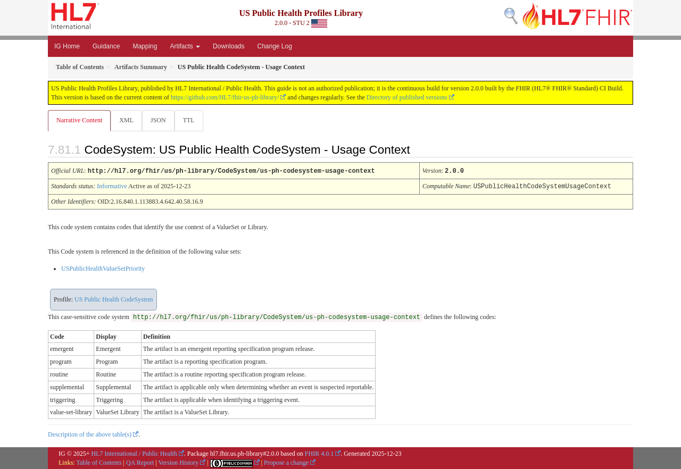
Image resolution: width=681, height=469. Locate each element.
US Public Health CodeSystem (113, 299)
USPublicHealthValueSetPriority (103, 268)
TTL (192, 120)
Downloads (228, 46)
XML (127, 120)
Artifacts (185, 46)
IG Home (67, 46)
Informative (112, 186)
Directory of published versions (407, 97)
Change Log (274, 46)
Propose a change (286, 462)
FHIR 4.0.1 (319, 453)
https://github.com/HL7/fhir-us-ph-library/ (225, 97)
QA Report (140, 462)
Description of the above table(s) (89, 434)
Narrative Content (79, 120)
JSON (160, 120)
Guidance (106, 46)
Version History (179, 462)
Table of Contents (98, 462)
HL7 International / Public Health (134, 453)
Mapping (144, 46)
